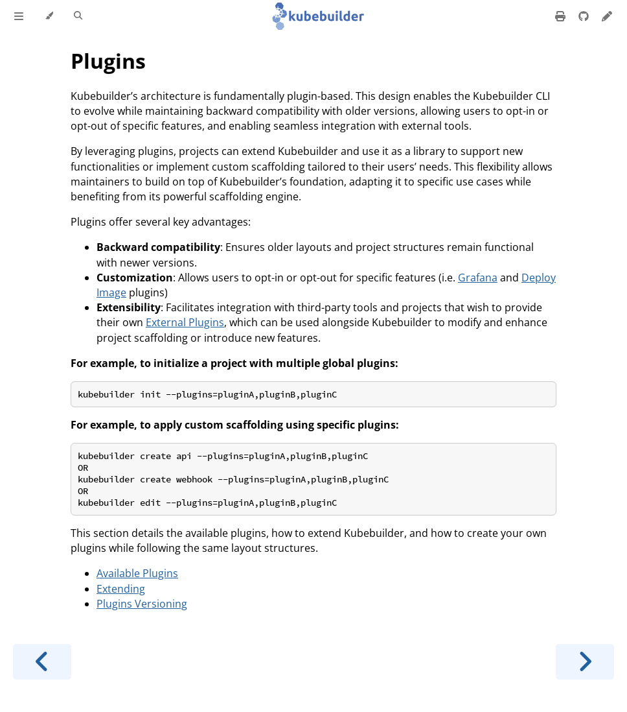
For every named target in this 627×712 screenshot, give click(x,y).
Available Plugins (137, 573)
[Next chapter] (585, 662)
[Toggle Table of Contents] (18, 16)
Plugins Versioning (142, 604)
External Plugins (185, 322)
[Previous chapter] (42, 662)
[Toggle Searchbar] (78, 16)
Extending (121, 589)
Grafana (477, 277)
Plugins (108, 61)
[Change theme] (48, 16)
